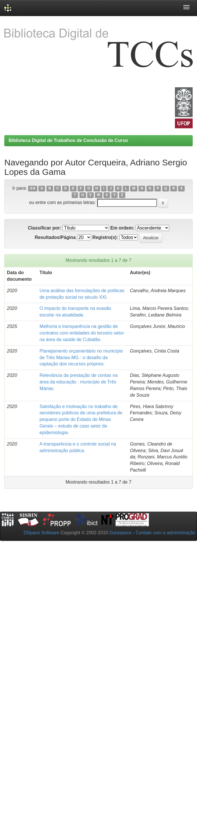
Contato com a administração (165, 532)
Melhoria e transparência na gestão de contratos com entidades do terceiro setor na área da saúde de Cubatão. (82, 333)
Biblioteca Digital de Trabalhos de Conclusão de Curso (68, 140)
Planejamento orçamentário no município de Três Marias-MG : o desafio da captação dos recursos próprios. (81, 358)
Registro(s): (105, 237)
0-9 (32, 189)
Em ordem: (122, 227)
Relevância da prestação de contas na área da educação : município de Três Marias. (79, 382)
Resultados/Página (55, 237)
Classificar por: (44, 227)
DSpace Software (41, 532)
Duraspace (120, 532)
